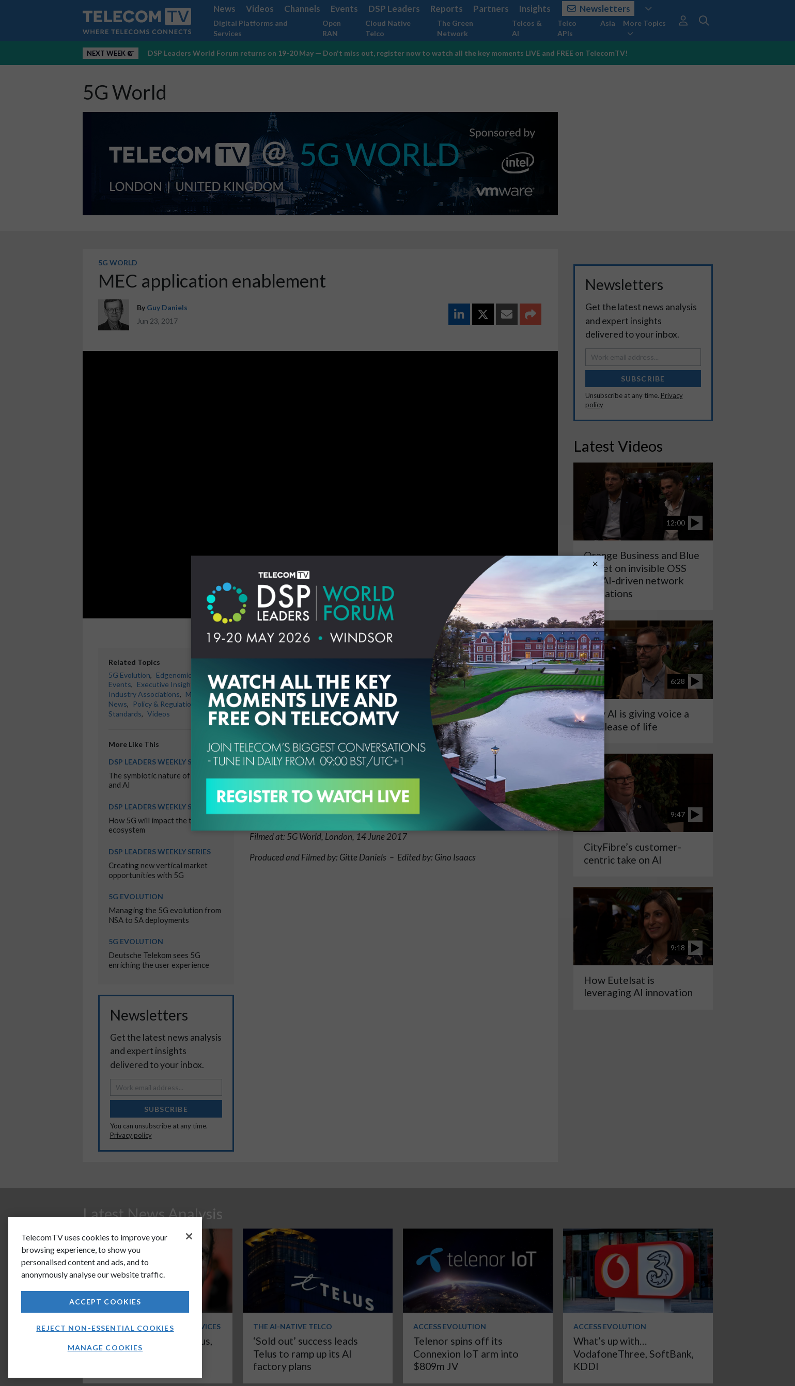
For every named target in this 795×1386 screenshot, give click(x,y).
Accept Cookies (105, 1301)
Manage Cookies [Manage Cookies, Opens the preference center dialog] (105, 1347)
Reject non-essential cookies (105, 1328)
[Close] (189, 1236)
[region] (105, 1297)
